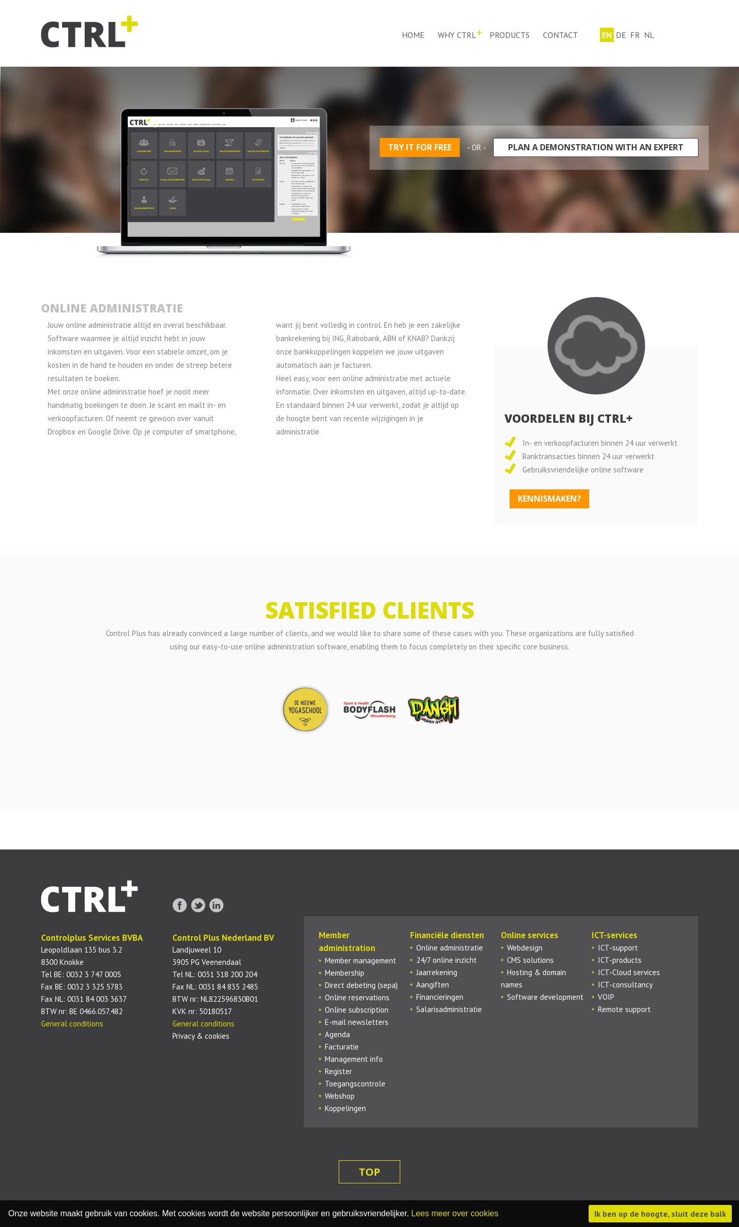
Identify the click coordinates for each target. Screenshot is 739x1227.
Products (510, 35)
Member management (360, 960)
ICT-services (614, 935)
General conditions (72, 1023)
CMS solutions (530, 960)
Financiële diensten (447, 935)
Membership (344, 973)
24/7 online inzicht (446, 960)
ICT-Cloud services (629, 972)
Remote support (624, 1009)
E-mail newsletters (356, 1022)
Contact (560, 35)
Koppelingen (345, 1108)
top (369, 1172)
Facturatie (342, 1047)
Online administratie (449, 948)
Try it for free (420, 147)
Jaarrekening (436, 972)
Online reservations (357, 997)
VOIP (606, 997)
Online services (529, 935)
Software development (545, 997)
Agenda (337, 1034)
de (621, 35)
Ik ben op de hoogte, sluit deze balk (660, 1214)
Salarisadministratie (449, 1009)
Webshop (340, 1096)
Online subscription (356, 1010)
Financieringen (439, 997)
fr (635, 35)
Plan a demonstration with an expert (596, 147)
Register (338, 1071)
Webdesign (524, 948)
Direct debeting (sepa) (361, 985)
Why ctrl (457, 35)
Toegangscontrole (355, 1084)
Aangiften (432, 984)
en (607, 35)
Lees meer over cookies (454, 1213)
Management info (354, 1059)
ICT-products (619, 960)
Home (413, 35)
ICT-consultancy (625, 984)
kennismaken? (549, 498)
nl (649, 35)
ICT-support (618, 948)
